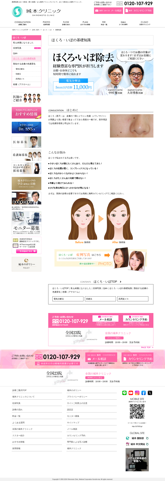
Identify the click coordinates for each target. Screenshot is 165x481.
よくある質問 (123, 24)
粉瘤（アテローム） (72, 292)
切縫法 (89, 299)
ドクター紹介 (18, 435)
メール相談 (72, 429)
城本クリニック (74, 448)
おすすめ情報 (85, 24)
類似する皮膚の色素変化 (24, 64)
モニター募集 (73, 416)
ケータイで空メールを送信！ (137, 423)
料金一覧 (104, 24)
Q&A (105, 288)
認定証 (70, 409)
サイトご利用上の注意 (77, 403)
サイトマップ (73, 422)
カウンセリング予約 (76, 435)
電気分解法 (59, 299)
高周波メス (123, 299)
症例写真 (46, 24)
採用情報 (16, 448)
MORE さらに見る (95, 378)
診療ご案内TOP (19, 390)
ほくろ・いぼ (47, 30)
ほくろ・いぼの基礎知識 (121, 288)
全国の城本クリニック (22, 429)
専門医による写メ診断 (77, 442)
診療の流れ (66, 24)
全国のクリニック (143, 24)
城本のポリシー (74, 390)
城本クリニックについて (23, 396)
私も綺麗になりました (81, 288)
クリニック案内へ (114, 338)
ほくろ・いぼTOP (107, 281)
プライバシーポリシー (77, 396)
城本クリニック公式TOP (20, 30)
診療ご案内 (24, 24)
